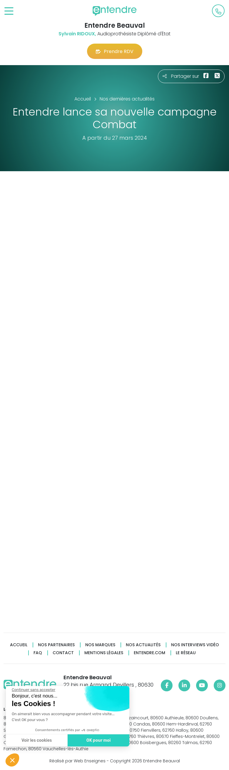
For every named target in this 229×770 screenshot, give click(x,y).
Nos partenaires (56, 644)
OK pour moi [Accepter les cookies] (98, 740)
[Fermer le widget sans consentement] (33, 690)
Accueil (18, 644)
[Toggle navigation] (9, 11)
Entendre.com (149, 652)
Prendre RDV (114, 51)
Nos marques (100, 644)
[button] (12, 760)
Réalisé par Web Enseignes (77, 761)
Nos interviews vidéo (195, 644)
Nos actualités (143, 644)
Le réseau (186, 652)
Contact (63, 652)
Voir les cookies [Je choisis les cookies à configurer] (36, 740)
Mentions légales (103, 652)
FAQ (38, 652)
